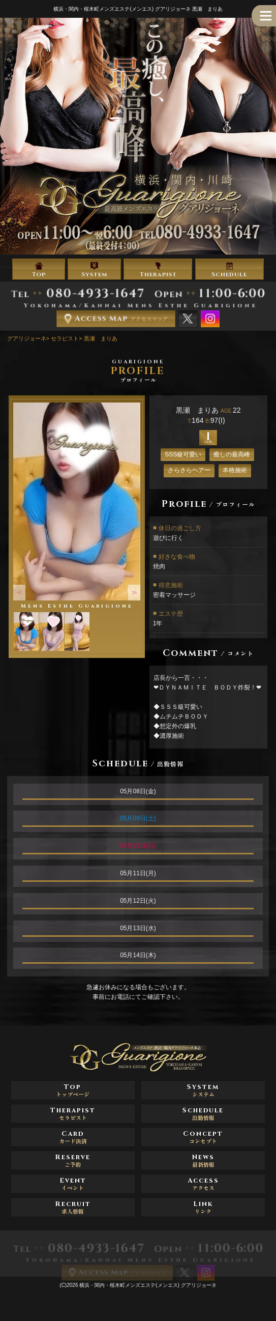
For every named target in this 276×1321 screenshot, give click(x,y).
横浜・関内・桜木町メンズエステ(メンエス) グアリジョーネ (147, 1285)
